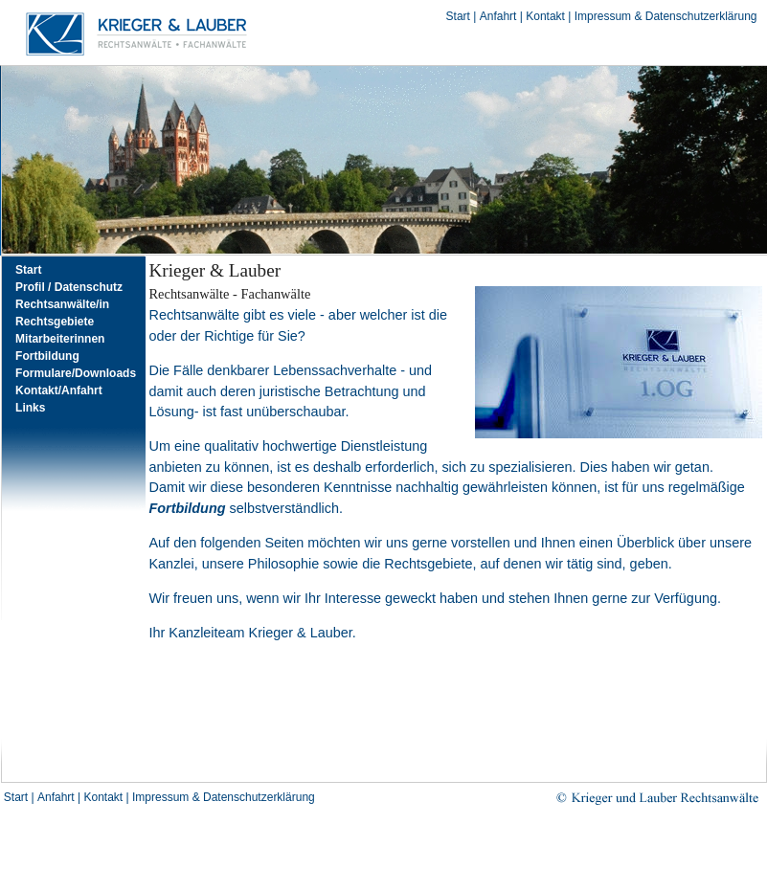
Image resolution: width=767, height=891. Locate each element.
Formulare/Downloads (75, 373)
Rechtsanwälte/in (62, 304)
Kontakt (545, 16)
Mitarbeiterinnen (59, 338)
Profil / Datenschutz (69, 287)
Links (30, 407)
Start (458, 16)
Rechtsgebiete (54, 321)
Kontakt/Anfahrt (58, 390)
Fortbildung (47, 356)
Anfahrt (498, 16)
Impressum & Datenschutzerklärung (666, 16)
